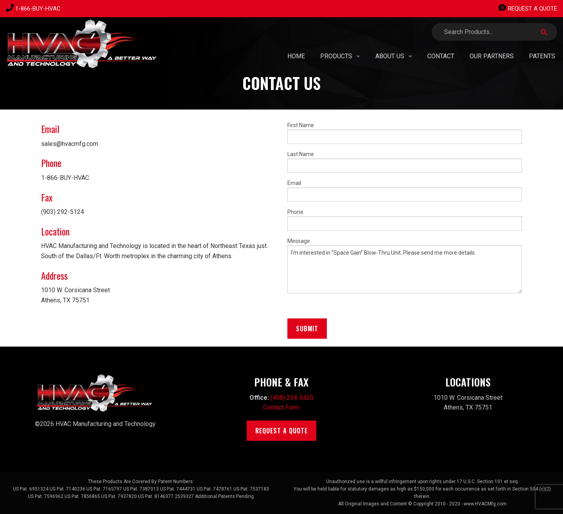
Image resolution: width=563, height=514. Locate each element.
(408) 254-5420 (292, 397)
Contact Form (281, 407)
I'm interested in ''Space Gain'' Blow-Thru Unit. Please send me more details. (404, 269)
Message (404, 265)
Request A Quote (527, 8)
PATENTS (542, 56)
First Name (404, 133)
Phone (404, 220)
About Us (389, 56)
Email (404, 191)
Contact (440, 56)
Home (296, 56)
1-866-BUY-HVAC (38, 8)
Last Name (404, 162)
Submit (307, 328)
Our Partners (492, 56)
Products (336, 56)
